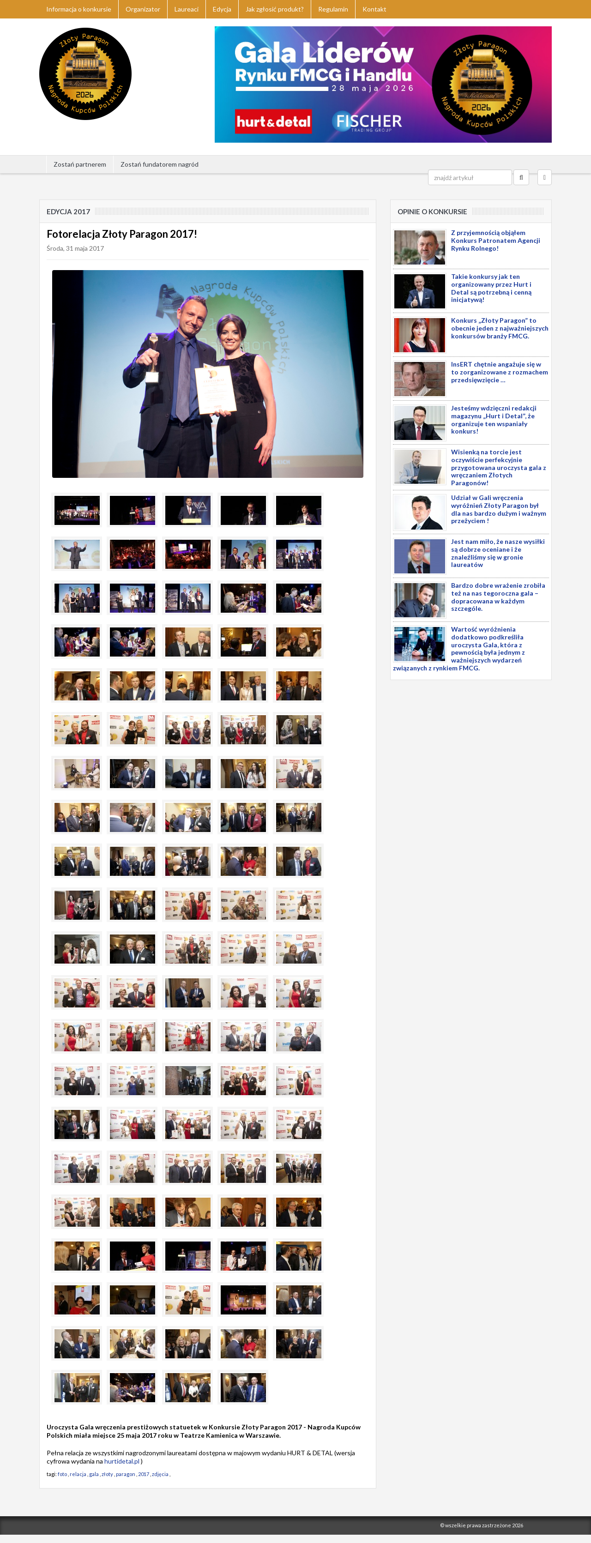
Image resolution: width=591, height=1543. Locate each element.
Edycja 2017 (68, 211)
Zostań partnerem (80, 164)
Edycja (222, 9)
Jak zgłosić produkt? (275, 9)
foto (62, 1474)
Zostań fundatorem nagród (160, 164)
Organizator (143, 9)
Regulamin (333, 9)
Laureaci (187, 9)
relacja (78, 1474)
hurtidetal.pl (121, 1461)
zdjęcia (160, 1474)
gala (94, 1474)
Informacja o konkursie (78, 9)
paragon (125, 1474)
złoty (107, 1474)
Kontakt (374, 9)
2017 (143, 1474)
